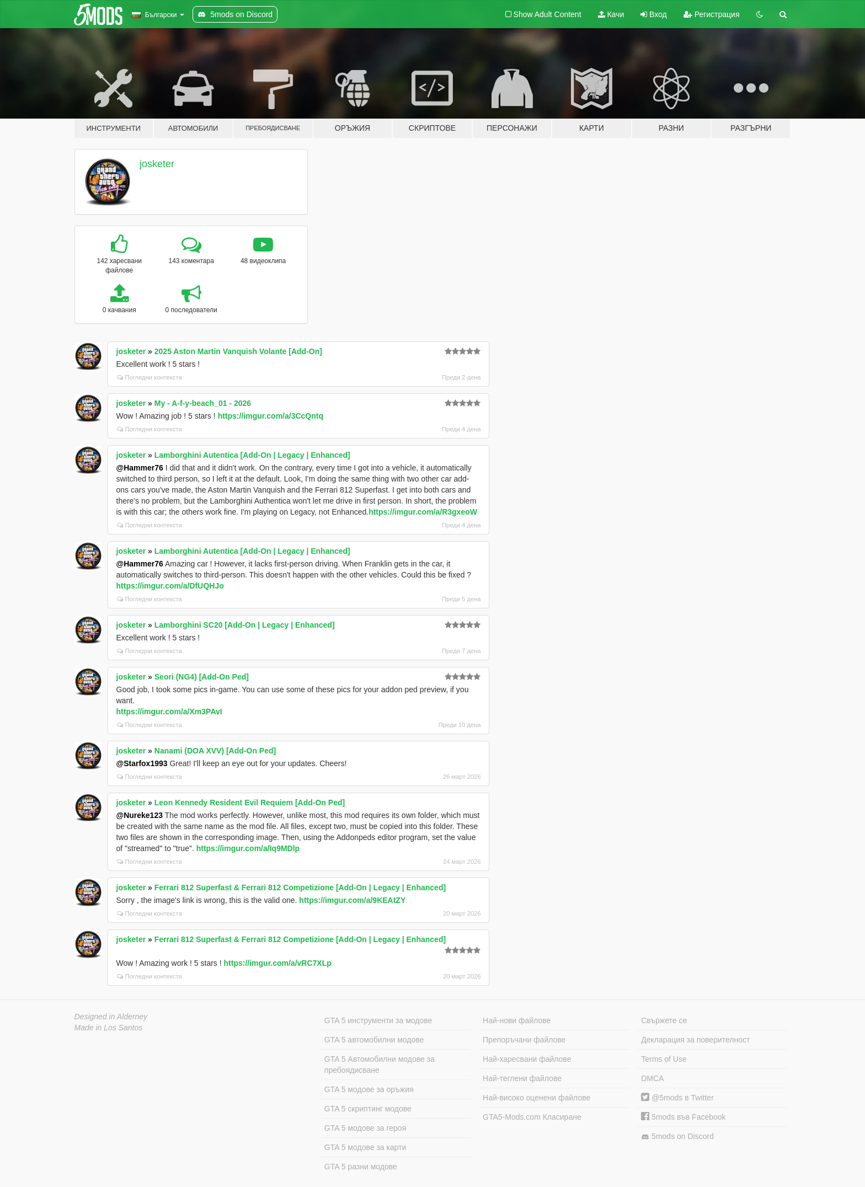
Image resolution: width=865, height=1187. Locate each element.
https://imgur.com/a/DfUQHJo (170, 585)
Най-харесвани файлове (527, 1059)
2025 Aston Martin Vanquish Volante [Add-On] (238, 351)
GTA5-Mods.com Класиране (532, 1117)
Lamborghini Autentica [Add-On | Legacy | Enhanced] (252, 455)
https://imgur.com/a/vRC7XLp (278, 963)
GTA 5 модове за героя (365, 1128)
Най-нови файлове (517, 1020)
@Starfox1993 (142, 763)
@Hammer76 (139, 467)
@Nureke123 (139, 815)
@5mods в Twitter (677, 1098)
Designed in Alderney (111, 1016)
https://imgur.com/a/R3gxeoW (423, 511)
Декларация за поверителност (695, 1039)
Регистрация (712, 14)
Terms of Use (663, 1059)
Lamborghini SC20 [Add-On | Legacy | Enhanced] (244, 625)
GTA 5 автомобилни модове (374, 1039)
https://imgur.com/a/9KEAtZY (352, 900)
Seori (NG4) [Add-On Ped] (201, 676)
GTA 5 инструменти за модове (378, 1020)
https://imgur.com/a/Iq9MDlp (248, 848)
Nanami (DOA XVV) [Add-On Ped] (215, 750)
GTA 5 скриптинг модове (368, 1108)
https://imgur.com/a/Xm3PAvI (169, 711)
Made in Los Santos (108, 1027)
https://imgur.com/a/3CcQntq (270, 415)
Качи (611, 14)
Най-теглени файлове (522, 1078)
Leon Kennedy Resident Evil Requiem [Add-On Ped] (249, 802)
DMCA (652, 1078)
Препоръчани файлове (524, 1039)
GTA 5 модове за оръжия (369, 1089)
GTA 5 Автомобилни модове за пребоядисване (379, 1064)
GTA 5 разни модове (360, 1166)
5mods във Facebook (683, 1117)
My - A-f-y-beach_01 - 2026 (202, 403)
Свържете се (664, 1020)
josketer (157, 163)
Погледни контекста (149, 377)
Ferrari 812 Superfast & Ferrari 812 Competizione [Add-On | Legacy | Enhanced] (300, 887)
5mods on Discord (677, 1136)
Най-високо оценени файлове (536, 1097)
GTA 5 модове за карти (365, 1147)
